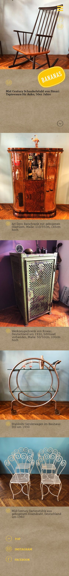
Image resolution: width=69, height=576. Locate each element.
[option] (34, 34)
